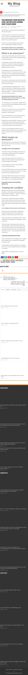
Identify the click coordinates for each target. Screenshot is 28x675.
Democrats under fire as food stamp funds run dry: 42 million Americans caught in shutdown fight (17, 283)
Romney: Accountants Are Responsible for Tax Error (12, 340)
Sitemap (20, 669)
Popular (7, 289)
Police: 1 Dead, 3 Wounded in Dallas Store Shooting (13, 509)
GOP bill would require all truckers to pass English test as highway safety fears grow (10, 278)
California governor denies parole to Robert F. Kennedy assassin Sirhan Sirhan (12, 490)
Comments (13, 289)
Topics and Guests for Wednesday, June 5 (10, 323)
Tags (19, 289)
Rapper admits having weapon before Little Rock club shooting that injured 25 (12, 443)
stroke (13, 262)
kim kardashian (19, 260)
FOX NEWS (5, 26)
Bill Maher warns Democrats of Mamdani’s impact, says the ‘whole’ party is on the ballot (13, 528)
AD (11, 669)
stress (8, 262)
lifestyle (3, 262)
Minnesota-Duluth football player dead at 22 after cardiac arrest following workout (13, 567)
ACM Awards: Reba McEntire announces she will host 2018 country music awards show (12, 424)
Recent (2, 289)
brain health (6, 260)
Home (2, 14)
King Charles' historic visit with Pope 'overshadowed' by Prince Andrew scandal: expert (13, 548)
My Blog (14, 3)
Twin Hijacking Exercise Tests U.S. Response (10, 358)
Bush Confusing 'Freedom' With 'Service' (11, 12)
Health (6, 14)
